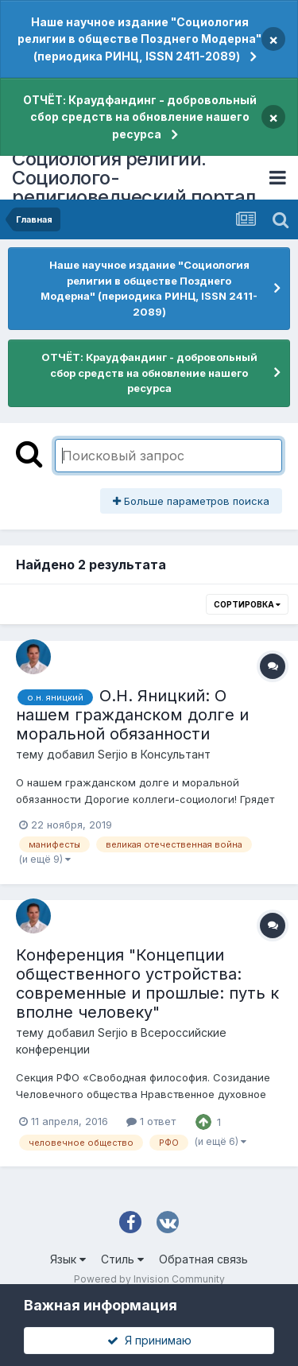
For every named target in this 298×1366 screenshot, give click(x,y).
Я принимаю (149, 1340)
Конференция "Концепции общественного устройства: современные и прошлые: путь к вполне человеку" (147, 983)
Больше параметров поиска (191, 501)
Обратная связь (203, 1259)
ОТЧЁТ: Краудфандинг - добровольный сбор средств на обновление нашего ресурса (140, 117)
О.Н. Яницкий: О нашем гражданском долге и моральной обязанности (132, 714)
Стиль (122, 1259)
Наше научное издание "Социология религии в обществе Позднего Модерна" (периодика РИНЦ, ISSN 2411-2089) (139, 39)
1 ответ (151, 1121)
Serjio (113, 754)
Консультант (176, 754)
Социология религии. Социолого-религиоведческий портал (134, 178)
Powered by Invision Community (149, 1279)
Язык (68, 1259)
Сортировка (247, 604)
